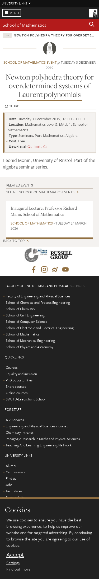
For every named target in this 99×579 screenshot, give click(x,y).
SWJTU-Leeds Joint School (25, 399)
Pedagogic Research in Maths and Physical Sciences (43, 438)
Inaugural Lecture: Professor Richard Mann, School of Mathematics (44, 211)
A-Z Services (15, 419)
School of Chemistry (20, 308)
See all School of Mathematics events (40, 192)
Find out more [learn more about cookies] (18, 569)
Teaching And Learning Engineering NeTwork (39, 445)
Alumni (11, 465)
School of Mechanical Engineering (30, 340)
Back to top (14, 240)
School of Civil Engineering (25, 315)
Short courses (16, 386)
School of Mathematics (24, 25)
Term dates (14, 491)
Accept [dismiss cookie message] (15, 555)
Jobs (9, 484)
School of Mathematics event (30, 62)
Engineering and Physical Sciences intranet (37, 426)
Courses (11, 367)
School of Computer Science (26, 321)
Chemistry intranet (20, 432)
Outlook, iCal (37, 146)
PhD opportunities (19, 380)
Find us (11, 478)
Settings (13, 563)
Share (14, 106)
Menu (14, 13)
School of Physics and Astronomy (29, 346)
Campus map (15, 472)
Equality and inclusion (21, 373)
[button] (91, 25)
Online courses (16, 392)
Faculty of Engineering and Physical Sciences (38, 296)
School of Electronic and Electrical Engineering (40, 327)
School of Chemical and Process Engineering (38, 302)
